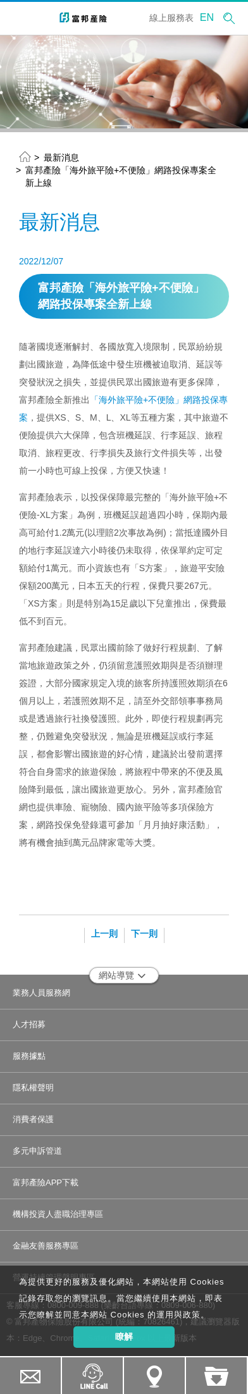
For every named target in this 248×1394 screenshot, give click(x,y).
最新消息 (61, 157)
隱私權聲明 (33, 1087)
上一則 (104, 933)
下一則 (144, 933)
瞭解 (124, 1336)
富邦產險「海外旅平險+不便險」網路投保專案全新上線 (120, 176)
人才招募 (29, 1024)
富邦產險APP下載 (45, 1182)
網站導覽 (122, 975)
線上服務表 (171, 18)
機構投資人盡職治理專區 (58, 1214)
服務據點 (29, 1056)
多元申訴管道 (37, 1151)
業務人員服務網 (41, 992)
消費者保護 (33, 1119)
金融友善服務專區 (45, 1245)
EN (207, 17)
